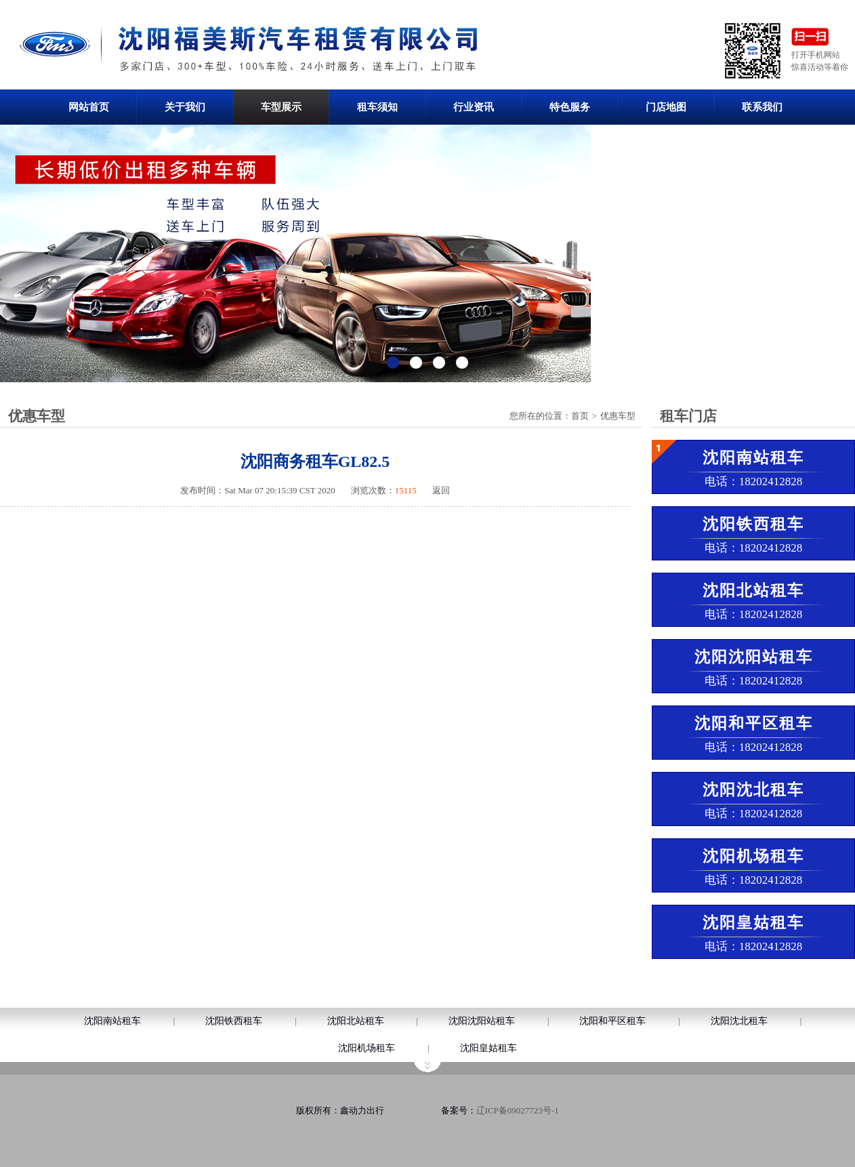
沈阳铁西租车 (233, 1021)
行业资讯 (473, 107)
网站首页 (88, 107)
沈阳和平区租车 (612, 1021)
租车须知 (377, 107)
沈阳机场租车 (366, 1048)
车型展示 (281, 107)
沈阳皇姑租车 (488, 1048)
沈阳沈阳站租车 (482, 1021)
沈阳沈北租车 (739, 1021)
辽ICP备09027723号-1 (517, 1110)
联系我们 (762, 107)
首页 (580, 416)
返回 (441, 490)
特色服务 (569, 107)
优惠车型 (617, 416)
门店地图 (666, 107)
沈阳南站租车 (112, 1021)
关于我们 (185, 107)
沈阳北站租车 (355, 1021)
